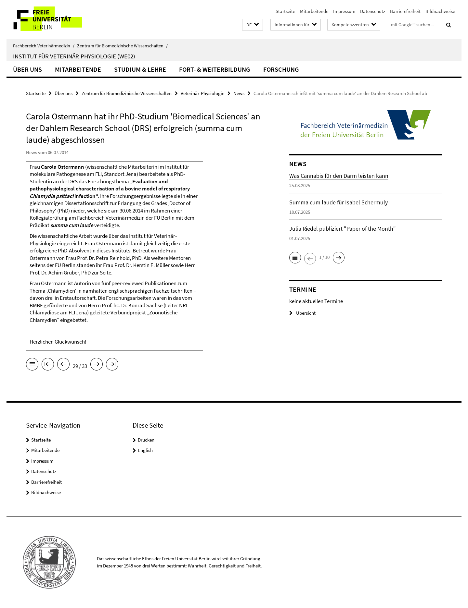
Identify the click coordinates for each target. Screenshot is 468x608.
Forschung (281, 69)
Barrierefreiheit (405, 11)
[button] (252, 25)
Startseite (285, 11)
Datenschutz (372, 11)
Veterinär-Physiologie (202, 93)
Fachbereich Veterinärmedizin (43, 45)
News (238, 93)
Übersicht (302, 313)
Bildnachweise (440, 11)
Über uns (27, 69)
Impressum (344, 11)
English (145, 450)
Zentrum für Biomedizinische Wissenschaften (122, 45)
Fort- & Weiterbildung (214, 69)
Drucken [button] (146, 440)
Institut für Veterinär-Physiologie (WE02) (74, 56)
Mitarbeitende (314, 11)
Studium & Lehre (140, 69)
